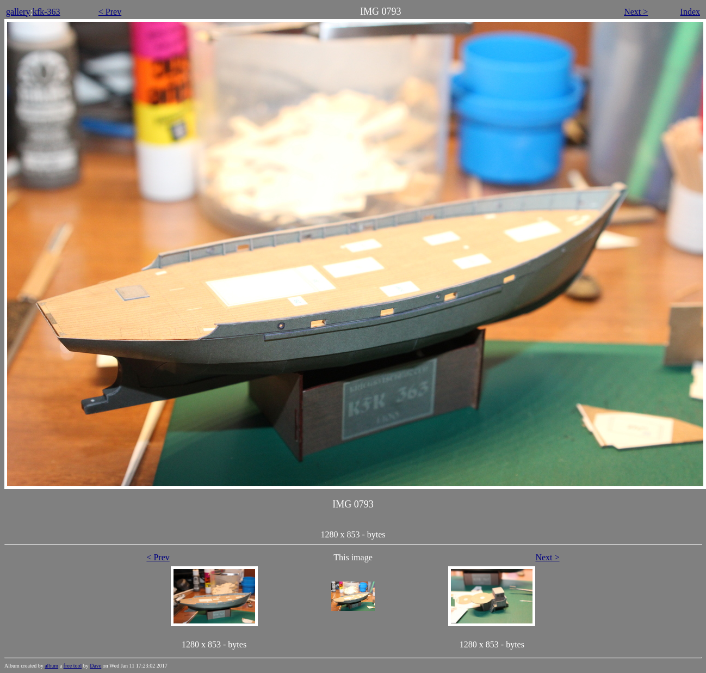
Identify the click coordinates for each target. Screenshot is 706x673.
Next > (636, 11)
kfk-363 (46, 11)
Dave (95, 666)
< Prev (109, 11)
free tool (73, 666)
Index (690, 11)
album (51, 666)
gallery (18, 11)
